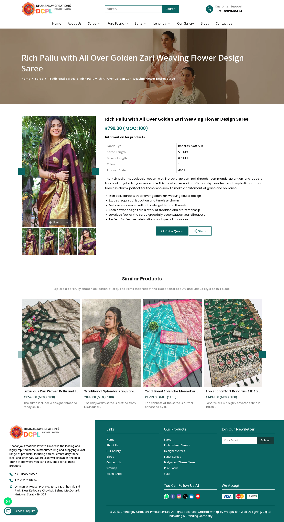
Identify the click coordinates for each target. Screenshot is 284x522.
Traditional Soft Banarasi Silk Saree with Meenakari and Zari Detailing (233, 394)
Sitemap (111, 468)
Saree (94, 23)
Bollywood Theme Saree (179, 462)
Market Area (114, 474)
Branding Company (199, 516)
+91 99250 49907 (26, 473)
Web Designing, (251, 512)
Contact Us (224, 23)
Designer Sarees (174, 451)
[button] (95, 171)
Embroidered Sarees (177, 445)
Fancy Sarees (172, 456)
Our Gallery (185, 23)
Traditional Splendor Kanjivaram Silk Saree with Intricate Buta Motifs (111, 394)
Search (170, 9)
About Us (74, 23)
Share (200, 231)
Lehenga (161, 23)
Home (56, 23)
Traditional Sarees (61, 78)
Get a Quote (172, 231)
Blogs (205, 23)
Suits (141, 23)
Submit (266, 440)
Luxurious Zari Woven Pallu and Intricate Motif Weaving (51, 394)
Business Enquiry (20, 511)
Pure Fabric (117, 23)
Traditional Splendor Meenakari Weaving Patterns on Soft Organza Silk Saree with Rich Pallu (172, 394)
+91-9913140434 (229, 11)
